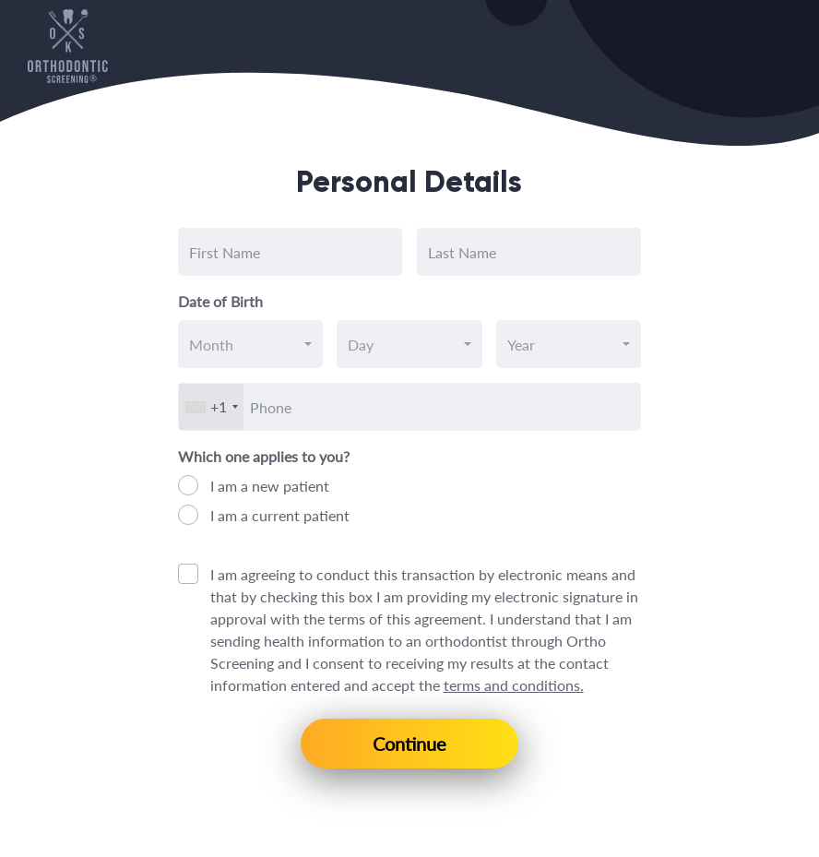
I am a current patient (280, 515)
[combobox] (251, 344)
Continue (409, 743)
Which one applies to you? (264, 456)
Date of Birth (220, 301)
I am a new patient (269, 485)
